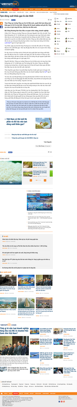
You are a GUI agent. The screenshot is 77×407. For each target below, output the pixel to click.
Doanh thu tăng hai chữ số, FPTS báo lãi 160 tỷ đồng (70, 330)
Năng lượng (12, 12)
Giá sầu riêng (14, 386)
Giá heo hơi (39, 384)
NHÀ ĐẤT (31, 9)
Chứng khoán (3, 314)
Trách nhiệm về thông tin (7, 405)
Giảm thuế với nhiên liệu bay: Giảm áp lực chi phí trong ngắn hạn (20, 239)
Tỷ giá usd (21, 384)
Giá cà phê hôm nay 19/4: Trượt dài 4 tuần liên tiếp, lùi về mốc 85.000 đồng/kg (40, 223)
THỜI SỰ (5, 9)
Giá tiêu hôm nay (52, 384)
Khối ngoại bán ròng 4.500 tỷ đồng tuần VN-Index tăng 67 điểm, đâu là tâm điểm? (70, 370)
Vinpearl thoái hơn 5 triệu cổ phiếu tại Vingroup (8, 310)
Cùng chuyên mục (34, 191)
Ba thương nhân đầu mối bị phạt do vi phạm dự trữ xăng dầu (18, 268)
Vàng (26, 12)
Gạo (10, 182)
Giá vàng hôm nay (6, 384)
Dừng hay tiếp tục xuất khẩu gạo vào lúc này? (24, 134)
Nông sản (32, 12)
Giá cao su (31, 386)
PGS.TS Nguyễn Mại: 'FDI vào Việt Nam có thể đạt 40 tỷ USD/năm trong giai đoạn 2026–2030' (18, 369)
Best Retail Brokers (39, 386)
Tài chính (42, 363)
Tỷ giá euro (32, 384)
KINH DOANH (52, 9)
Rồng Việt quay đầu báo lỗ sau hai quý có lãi (46, 368)
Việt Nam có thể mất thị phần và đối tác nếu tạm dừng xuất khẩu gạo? (17, 121)
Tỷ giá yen (27, 384)
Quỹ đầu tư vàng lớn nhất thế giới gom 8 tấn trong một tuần (40, 213)
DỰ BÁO (10, 9)
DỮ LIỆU (58, 9)
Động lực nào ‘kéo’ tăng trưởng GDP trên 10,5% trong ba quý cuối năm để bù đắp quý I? (44, 311)
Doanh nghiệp (21, 291)
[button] (31, 180)
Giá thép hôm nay (6, 386)
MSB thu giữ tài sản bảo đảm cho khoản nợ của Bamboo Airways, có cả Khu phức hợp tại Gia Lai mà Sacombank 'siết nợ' (46, 356)
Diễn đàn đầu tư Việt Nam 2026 (51, 386)
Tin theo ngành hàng (61, 14)
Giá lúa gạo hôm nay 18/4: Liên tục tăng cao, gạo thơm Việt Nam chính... (35, 164)
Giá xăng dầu (69, 384)
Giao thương (53, 12)
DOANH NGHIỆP (45, 9)
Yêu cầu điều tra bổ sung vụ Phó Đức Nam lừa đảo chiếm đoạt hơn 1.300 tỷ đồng (24, 246)
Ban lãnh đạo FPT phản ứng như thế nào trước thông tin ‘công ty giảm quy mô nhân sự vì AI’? (26, 260)
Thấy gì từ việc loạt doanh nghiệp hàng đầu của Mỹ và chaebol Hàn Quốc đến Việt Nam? (43, 288)
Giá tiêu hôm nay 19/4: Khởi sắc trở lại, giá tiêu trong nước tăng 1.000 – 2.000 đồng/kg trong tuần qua (40, 218)
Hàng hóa (4, 12)
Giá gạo (26, 386)
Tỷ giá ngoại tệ (14, 384)
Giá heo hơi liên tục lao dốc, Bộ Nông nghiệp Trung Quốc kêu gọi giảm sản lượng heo (7, 288)
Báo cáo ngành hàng (42, 12)
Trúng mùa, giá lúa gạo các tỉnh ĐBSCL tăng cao (25, 138)
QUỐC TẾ (21, 9)
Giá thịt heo (20, 386)
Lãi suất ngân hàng (61, 384)
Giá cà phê (45, 384)
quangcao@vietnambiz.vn (67, 399)
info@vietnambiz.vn (9, 404)
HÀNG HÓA (15, 9)
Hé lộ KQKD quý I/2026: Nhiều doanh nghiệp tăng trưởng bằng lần (26, 287)
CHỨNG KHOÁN (38, 9)
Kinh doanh (4, 248)
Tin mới (5, 236)
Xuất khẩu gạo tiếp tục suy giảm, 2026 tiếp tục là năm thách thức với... (35, 172)
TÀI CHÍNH (26, 9)
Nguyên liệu (20, 12)
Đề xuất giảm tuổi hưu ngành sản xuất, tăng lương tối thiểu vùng (20, 253)
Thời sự (4, 241)
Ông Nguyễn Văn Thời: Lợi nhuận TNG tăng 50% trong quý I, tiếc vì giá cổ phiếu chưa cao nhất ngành (39, 207)
